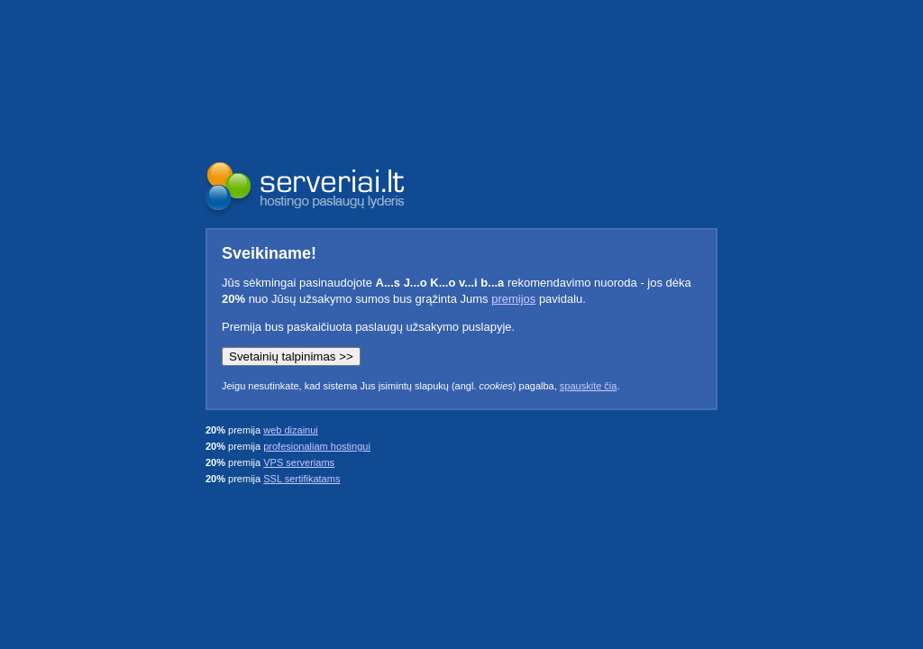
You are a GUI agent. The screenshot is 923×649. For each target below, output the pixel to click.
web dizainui (290, 430)
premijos (513, 299)
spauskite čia (588, 385)
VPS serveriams (298, 462)
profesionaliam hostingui (316, 446)
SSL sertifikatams (301, 478)
